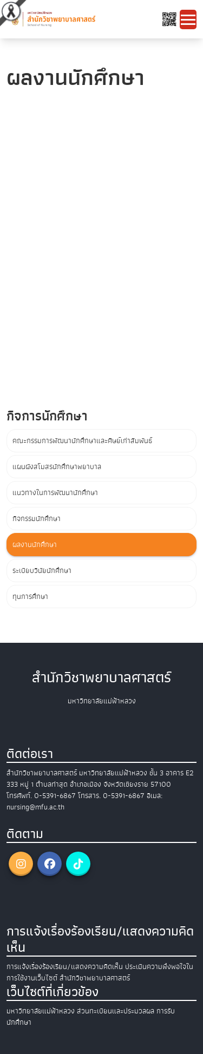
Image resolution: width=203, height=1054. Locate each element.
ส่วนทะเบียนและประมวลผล (115, 1011)
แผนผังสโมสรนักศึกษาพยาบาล (56, 466)
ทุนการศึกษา (30, 596)
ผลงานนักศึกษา (34, 544)
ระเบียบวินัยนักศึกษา (41, 570)
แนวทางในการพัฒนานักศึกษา (55, 492)
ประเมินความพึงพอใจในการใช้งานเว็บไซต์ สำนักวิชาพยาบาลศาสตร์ (99, 972)
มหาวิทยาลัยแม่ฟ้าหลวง (40, 1011)
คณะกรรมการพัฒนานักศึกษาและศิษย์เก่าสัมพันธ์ (82, 440)
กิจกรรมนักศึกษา (36, 518)
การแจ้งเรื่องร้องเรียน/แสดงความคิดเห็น (64, 966)
